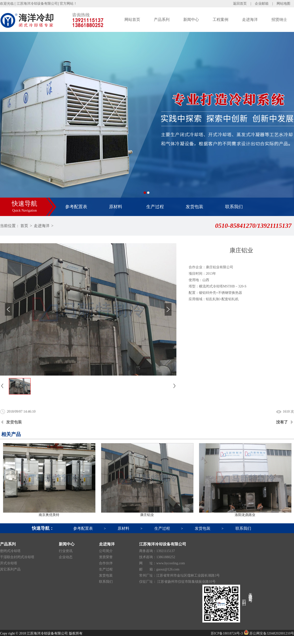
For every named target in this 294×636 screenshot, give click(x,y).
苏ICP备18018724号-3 (227, 633)
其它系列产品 (10, 569)
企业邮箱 (262, 3)
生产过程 (155, 206)
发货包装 (194, 206)
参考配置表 (76, 206)
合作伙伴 (106, 563)
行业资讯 (66, 551)
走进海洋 (250, 19)
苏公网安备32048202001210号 (269, 633)
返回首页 (240, 3)
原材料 (115, 206)
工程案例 (220, 19)
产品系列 (162, 19)
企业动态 (66, 557)
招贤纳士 (279, 19)
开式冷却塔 (8, 563)
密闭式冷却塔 (10, 551)
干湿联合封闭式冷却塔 (17, 557)
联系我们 (234, 206)
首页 (24, 226)
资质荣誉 (106, 557)
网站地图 (283, 3)
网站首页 (132, 19)
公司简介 (106, 551)
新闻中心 (191, 19)
